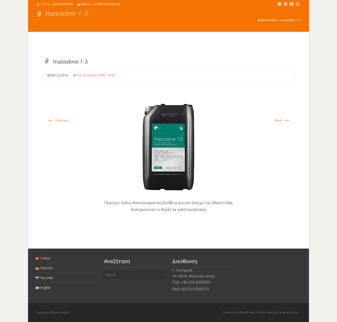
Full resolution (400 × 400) (96, 75)
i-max (270, 313)
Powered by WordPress (239, 313)
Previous (57, 120)
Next (282, 120)
